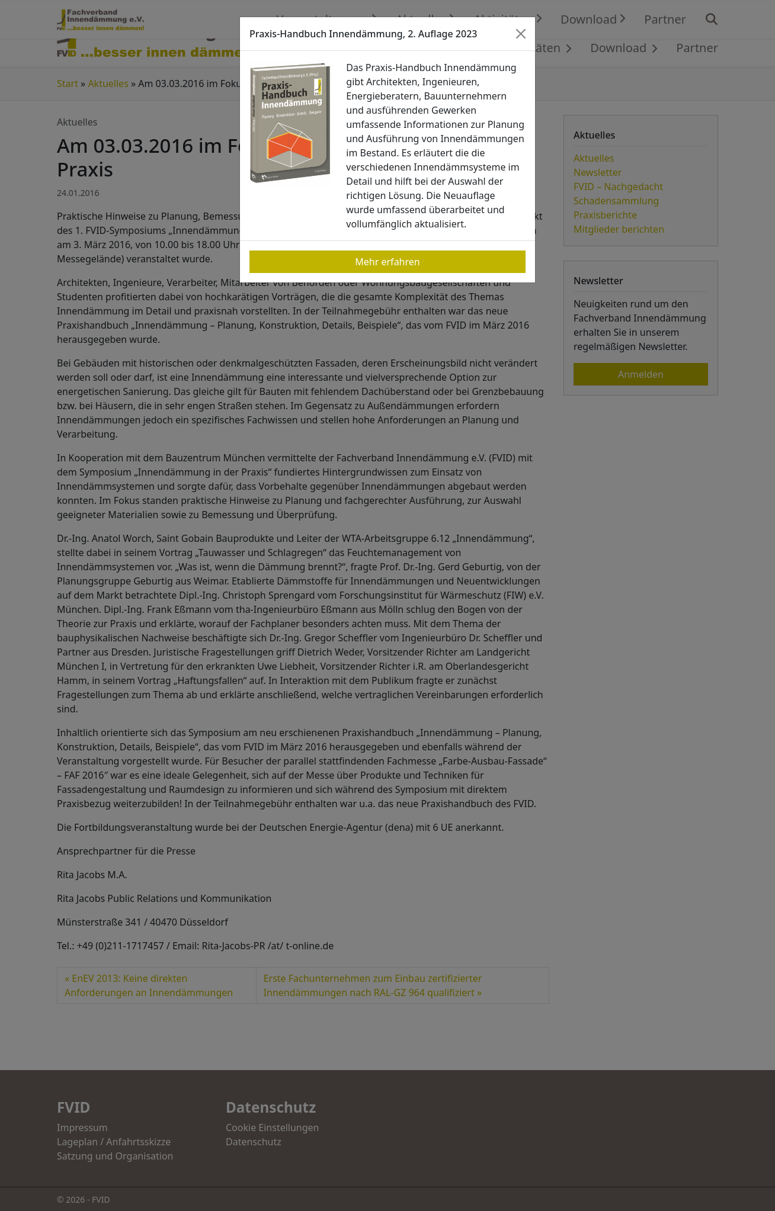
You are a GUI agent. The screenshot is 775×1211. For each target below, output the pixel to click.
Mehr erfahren (387, 261)
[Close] (520, 33)
